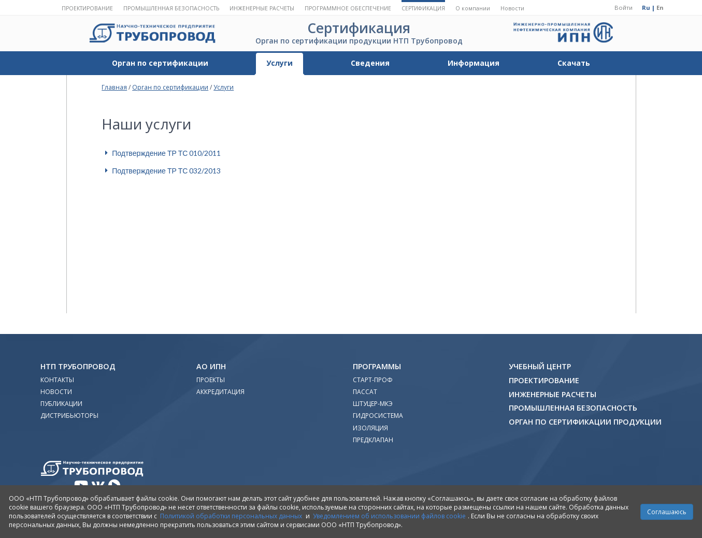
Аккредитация (220, 391)
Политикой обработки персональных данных (231, 516)
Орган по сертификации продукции (585, 422)
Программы (377, 366)
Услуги (279, 63)
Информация (473, 63)
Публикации (61, 403)
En (660, 7)
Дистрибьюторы (69, 415)
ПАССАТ (365, 391)
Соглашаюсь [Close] (666, 511)
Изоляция (370, 428)
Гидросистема (378, 415)
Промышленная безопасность (171, 8)
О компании (472, 8)
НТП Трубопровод (78, 366)
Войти (623, 7)
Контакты (57, 379)
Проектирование (87, 8)
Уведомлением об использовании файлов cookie (389, 516)
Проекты (210, 379)
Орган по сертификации (160, 63)
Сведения (370, 63)
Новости (512, 8)
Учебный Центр (540, 366)
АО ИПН (211, 366)
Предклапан (373, 439)
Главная (114, 87)
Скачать (573, 63)
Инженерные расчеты (262, 8)
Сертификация (423, 8)
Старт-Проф (373, 379)
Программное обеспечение (348, 8)
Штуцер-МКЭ (373, 403)
